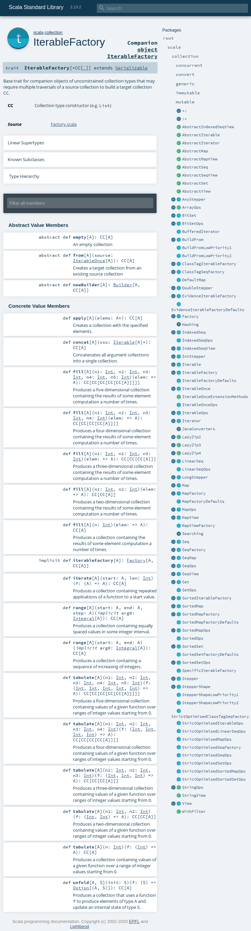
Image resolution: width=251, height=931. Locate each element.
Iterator (191, 421)
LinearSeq (192, 461)
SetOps (189, 590)
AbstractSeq (195, 167)
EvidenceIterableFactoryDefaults (207, 309)
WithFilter (194, 811)
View (187, 803)
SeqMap (189, 557)
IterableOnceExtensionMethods (215, 396)
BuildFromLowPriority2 (207, 255)
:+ (184, 118)
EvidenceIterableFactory (209, 296)
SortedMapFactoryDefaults (210, 622)
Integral (83, 618)
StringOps (192, 787)
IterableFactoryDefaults (209, 380)
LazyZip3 (191, 445)
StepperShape (196, 686)
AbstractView (196, 191)
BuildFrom (192, 239)
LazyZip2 (191, 437)
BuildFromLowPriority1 (207, 247)
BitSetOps (192, 223)
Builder (122, 284)
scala (38, 32)
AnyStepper (194, 199)
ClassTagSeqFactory (203, 272)
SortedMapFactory (201, 614)
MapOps (189, 509)
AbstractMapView (199, 159)
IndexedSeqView (198, 348)
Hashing (190, 324)
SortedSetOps (196, 662)
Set (185, 582)
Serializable (131, 68)
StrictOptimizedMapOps (207, 739)
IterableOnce (196, 388)
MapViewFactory (198, 525)
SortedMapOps (196, 630)
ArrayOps (191, 207)
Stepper (190, 678)
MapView (190, 517)
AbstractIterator (201, 143)
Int (109, 371)
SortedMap (192, 606)
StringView (194, 795)
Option (81, 887)
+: (184, 110)
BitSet (189, 215)
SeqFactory (194, 549)
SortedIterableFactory (207, 598)
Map (185, 485)
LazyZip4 (191, 453)
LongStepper (195, 477)
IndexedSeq (194, 332)
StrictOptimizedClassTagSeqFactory (210, 716)
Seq (185, 541)
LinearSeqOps (196, 469)
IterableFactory (199, 372)
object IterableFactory (132, 52)
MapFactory (194, 493)
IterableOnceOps (199, 404)
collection (53, 32)
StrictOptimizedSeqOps (207, 755)
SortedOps (192, 638)
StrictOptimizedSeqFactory (211, 747)
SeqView (190, 574)
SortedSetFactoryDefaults (210, 654)
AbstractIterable (201, 135)
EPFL (134, 921)
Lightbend (79, 926)
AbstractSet (195, 183)
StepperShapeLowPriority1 (210, 694)
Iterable (191, 364)
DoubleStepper (197, 288)
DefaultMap (194, 280)
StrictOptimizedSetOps (207, 763)
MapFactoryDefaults (203, 501)
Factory (190, 316)
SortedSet (192, 646)
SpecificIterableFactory (209, 670)
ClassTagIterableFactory (209, 263)
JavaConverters (198, 429)
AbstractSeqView (199, 175)
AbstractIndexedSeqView (208, 127)
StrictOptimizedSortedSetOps (214, 779)
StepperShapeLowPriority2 (210, 702)
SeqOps (189, 566)
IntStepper (194, 356)
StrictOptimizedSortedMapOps (214, 771)
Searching (192, 533)
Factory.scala (64, 124)
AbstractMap (195, 151)
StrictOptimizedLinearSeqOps (214, 731)
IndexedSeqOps (197, 340)
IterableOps (195, 412)
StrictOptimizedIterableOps (212, 723)
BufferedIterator (201, 231)
